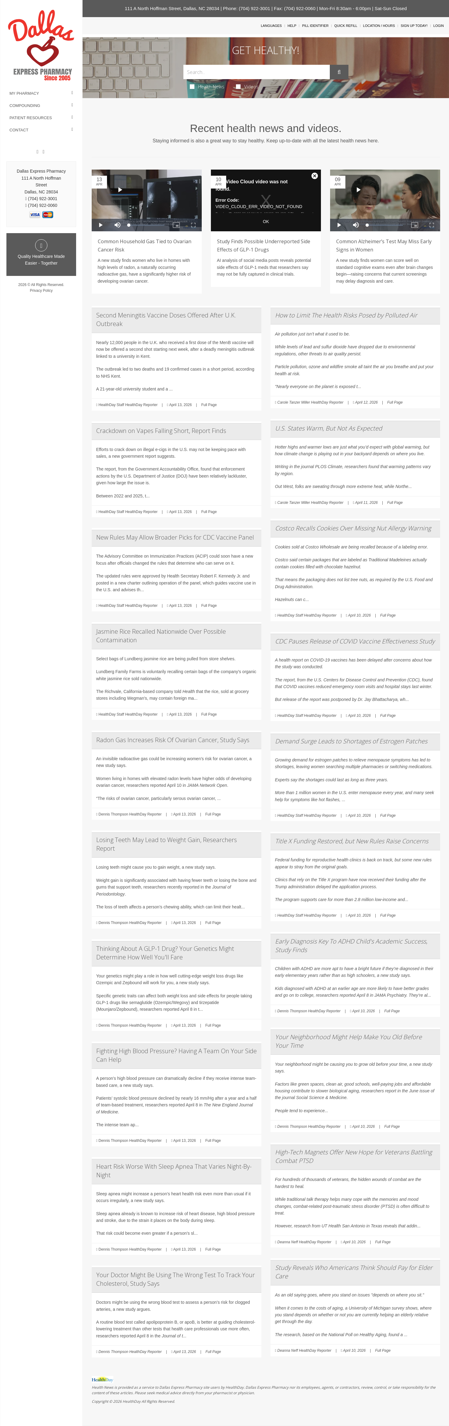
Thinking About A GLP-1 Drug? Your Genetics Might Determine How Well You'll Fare (165, 952)
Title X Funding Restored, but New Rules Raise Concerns (351, 841)
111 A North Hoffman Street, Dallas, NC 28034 (172, 8)
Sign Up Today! (414, 25)
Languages (271, 25)
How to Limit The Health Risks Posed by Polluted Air (346, 315)
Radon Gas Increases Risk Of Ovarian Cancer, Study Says (172, 740)
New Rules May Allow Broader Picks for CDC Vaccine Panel (175, 537)
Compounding (24, 105)
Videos (247, 86)
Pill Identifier (315, 25)
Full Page (209, 405)
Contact (18, 130)
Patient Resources (30, 117)
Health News (207, 86)
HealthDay (132, 1401)
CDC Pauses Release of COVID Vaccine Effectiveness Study (355, 641)
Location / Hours (379, 25)
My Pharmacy (24, 93)
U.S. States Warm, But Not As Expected (328, 428)
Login (438, 25)
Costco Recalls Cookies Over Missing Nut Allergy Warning (353, 528)
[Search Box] (256, 72)
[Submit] (339, 72)
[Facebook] (38, 151)
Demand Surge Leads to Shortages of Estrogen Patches (351, 741)
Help (292, 25)
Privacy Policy (41, 290)
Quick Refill (345, 25)
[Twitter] (43, 151)
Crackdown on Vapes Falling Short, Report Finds (161, 431)
